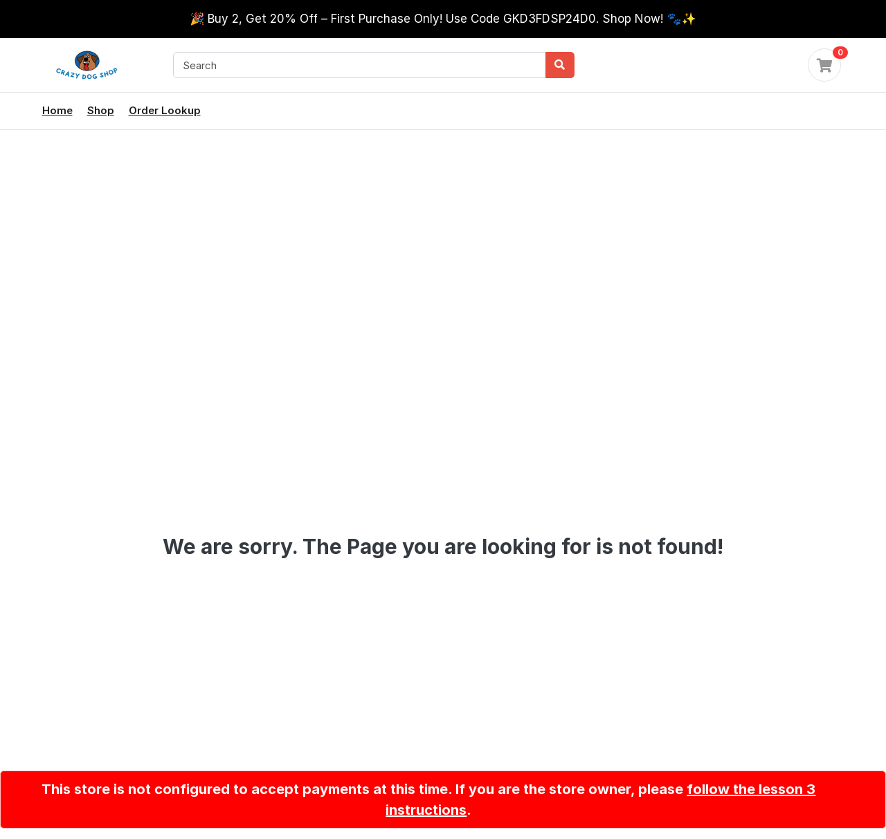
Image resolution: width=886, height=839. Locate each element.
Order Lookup (165, 110)
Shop (100, 110)
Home (57, 110)
